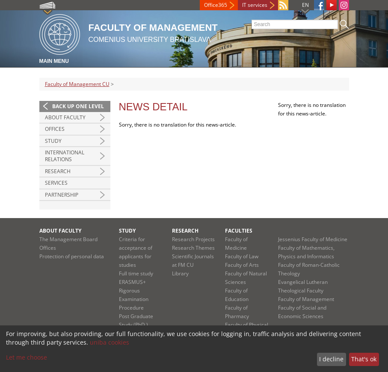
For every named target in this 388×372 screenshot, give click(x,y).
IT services (254, 5)
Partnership (61, 194)
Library (180, 273)
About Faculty (65, 117)
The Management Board (68, 239)
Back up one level (78, 106)
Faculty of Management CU (77, 84)
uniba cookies (109, 342)
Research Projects (193, 239)
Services (56, 182)
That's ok (363, 359)
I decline (331, 359)
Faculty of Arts (242, 265)
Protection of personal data (71, 256)
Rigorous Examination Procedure (133, 299)
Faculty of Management (306, 299)
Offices (55, 129)
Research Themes (193, 247)
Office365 (215, 5)
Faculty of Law (241, 256)
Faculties (238, 230)
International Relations (64, 156)
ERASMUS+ (132, 282)
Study (53, 141)
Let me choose (26, 357)
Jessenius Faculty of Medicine (312, 239)
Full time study (136, 273)
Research (58, 171)
